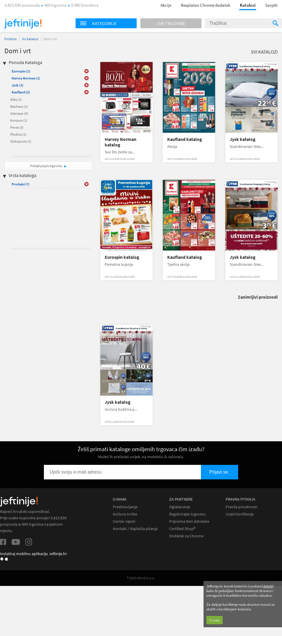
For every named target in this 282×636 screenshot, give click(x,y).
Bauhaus (19, 106)
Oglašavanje (179, 506)
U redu (214, 620)
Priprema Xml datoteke (189, 521)
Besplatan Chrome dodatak (205, 5)
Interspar (19, 113)
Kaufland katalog (184, 139)
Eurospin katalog (122, 257)
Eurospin (21, 71)
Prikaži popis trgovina (46, 166)
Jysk (17, 85)
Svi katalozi (30, 39)
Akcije (165, 5)
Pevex (17, 127)
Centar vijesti (124, 521)
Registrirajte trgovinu (187, 514)
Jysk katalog (243, 139)
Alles (16, 99)
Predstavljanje (125, 506)
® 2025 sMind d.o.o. (141, 578)
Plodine (18, 134)
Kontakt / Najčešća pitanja (135, 528)
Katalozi (248, 5)
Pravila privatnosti (241, 506)
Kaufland (21, 92)
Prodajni (20, 184)
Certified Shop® (182, 528)
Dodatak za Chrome (186, 536)
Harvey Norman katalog (120, 142)
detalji (268, 586)
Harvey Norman (26, 78)
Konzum (18, 120)
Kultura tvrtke (125, 514)
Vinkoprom (20, 141)
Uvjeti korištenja (240, 514)
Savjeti (271, 5)
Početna (10, 39)
